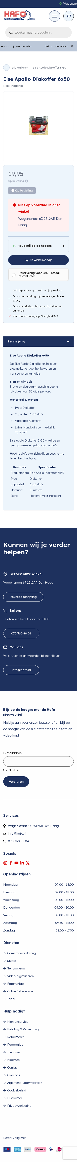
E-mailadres (12, 753)
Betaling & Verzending (23, 1029)
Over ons (13, 1075)
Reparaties (15, 1044)
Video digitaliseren (20, 976)
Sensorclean (16, 968)
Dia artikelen (20, 67)
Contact (12, 1067)
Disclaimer (14, 1098)
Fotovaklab (15, 984)
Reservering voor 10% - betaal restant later (39, 274)
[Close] (72, 46)
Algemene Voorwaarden (24, 1083)
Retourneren (15, 1037)
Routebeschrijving (23, 597)
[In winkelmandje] (38, 260)
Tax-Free (13, 1052)
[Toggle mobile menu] (54, 16)
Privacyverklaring (19, 1106)
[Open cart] (68, 16)
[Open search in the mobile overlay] (38, 31)
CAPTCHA (11, 770)
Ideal (11, 999)
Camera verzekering (21, 953)
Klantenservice (17, 1022)
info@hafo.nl (21, 670)
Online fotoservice (20, 991)
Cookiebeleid (16, 1090)
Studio (11, 961)
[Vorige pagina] (6, 67)
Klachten (13, 1060)
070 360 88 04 (21, 633)
